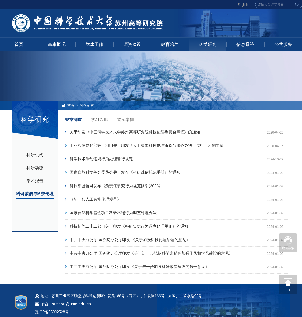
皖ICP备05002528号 (52, 312)
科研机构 (34, 154)
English (242, 5)
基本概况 (57, 44)
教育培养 (170, 44)
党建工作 (94, 44)
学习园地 (99, 119)
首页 (18, 44)
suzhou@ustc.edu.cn (71, 304)
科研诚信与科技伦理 (35, 193)
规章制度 (73, 119)
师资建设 (132, 44)
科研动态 (34, 167)
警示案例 (125, 119)
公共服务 (283, 44)
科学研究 (208, 44)
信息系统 (245, 44)
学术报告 (34, 180)
